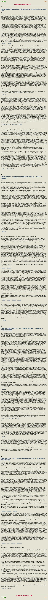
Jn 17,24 (9, 511)
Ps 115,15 (4, 389)
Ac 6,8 (9, 43)
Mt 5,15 (3, 300)
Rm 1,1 (8, 168)
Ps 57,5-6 (4, 94)
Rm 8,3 (9, 268)
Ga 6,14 (8, 300)
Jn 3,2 (8, 124)
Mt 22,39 (3, 543)
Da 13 (8, 418)
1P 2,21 (13, 543)
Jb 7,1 (17, 418)
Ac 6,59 (20, 124)
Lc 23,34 (3, 268)
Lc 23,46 (3, 124)
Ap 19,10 (9, 588)
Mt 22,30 (3, 588)
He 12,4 (3, 418)
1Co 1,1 (12, 168)
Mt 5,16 (14, 300)
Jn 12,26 (15, 511)
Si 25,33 (3, 436)
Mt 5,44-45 (4, 231)
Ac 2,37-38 (14, 124)
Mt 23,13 (19, 300)
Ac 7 (8, 543)
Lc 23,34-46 (19, 543)
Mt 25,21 (3, 511)
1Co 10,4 (4, 320)
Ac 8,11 (3, 168)
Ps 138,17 (4, 43)
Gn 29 (13, 418)
